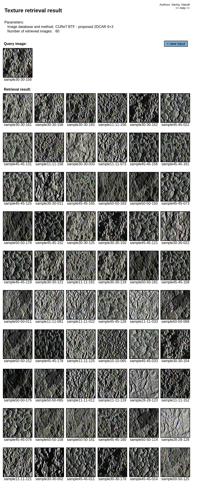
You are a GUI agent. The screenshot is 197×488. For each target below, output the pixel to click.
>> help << (183, 8)
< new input (176, 44)
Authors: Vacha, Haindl (174, 4)
